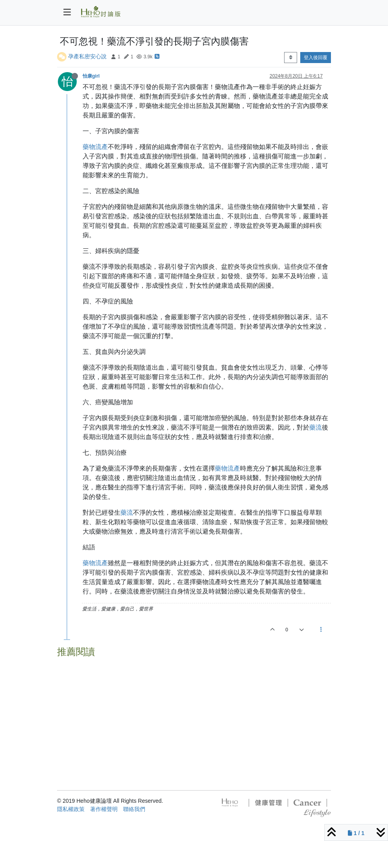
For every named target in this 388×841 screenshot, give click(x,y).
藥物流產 (95, 146)
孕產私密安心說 (87, 56)
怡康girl (91, 76)
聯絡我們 (134, 809)
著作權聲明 (104, 809)
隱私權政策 (71, 809)
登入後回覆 (315, 57)
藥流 (315, 427)
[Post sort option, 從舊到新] (290, 57)
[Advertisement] (194, 716)
